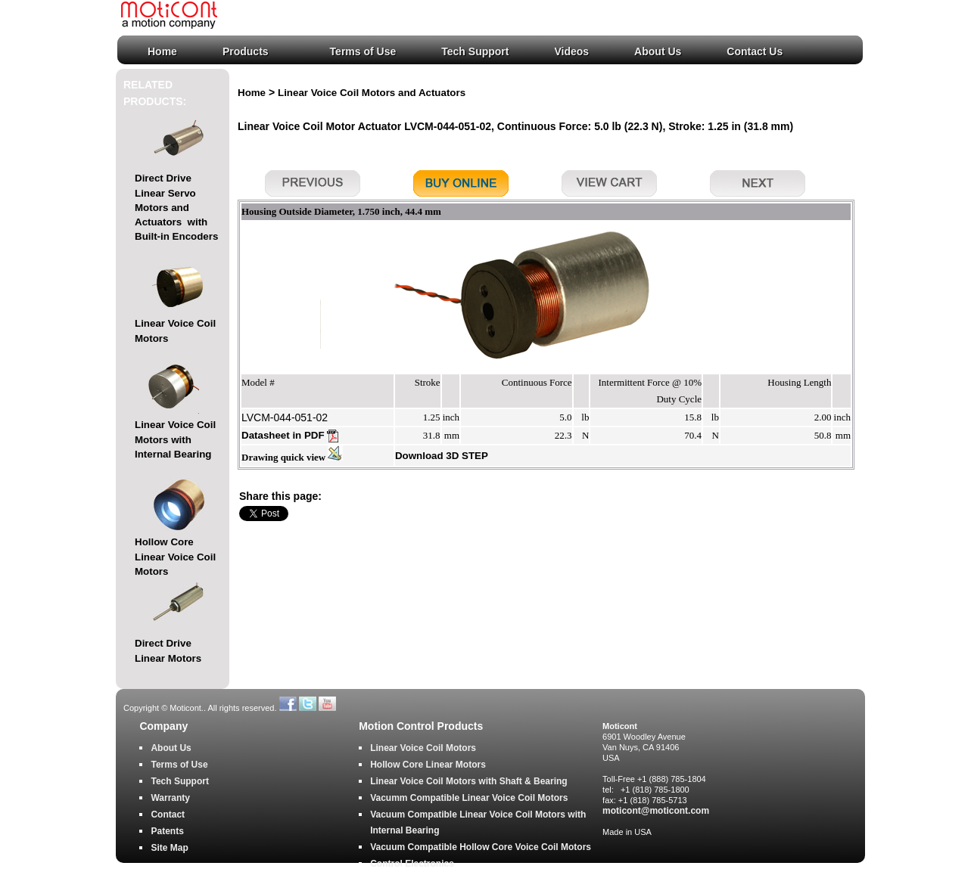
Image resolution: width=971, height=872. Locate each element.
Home (162, 51)
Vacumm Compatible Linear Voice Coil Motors (469, 798)
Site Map (169, 848)
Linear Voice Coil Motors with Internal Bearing (175, 439)
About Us (657, 51)
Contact (168, 814)
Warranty (170, 798)
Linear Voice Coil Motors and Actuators (371, 92)
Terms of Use (363, 51)
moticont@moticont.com (655, 810)
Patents (167, 831)
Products (246, 51)
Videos (571, 51)
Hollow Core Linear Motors (428, 764)
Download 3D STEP (441, 455)
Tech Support (475, 51)
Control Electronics (412, 863)
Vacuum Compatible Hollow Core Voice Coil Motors (480, 847)
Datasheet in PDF (289, 435)
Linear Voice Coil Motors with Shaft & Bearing (468, 781)
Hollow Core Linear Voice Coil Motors (175, 556)
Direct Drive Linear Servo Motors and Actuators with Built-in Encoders (176, 207)
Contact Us (755, 51)
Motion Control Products (421, 726)
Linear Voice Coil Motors (423, 748)
